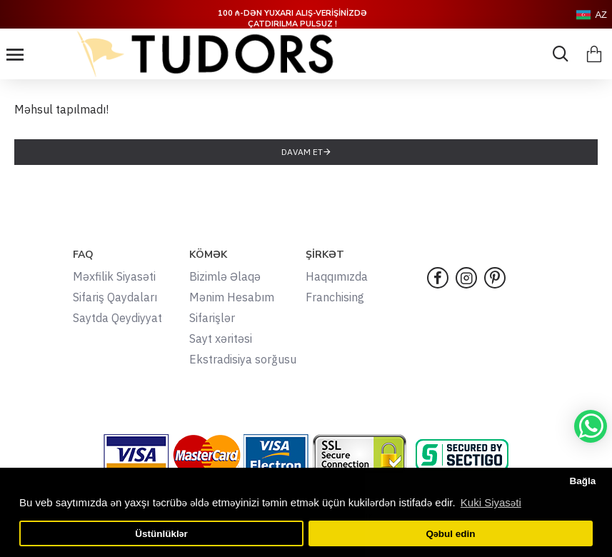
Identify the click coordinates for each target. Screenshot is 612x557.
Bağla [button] (582, 481)
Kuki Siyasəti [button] (491, 502)
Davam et (302, 151)
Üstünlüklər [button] (161, 533)
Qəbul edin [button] (450, 533)
